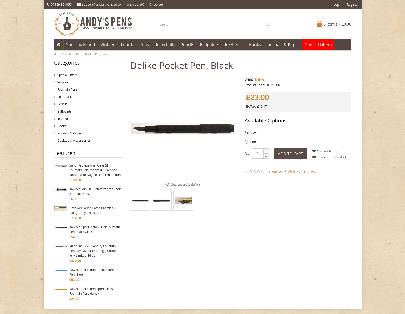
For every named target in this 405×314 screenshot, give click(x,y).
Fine (250, 141)
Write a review (301, 171)
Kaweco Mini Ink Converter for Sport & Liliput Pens (95, 191)
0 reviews (274, 171)
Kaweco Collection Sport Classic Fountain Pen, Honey (92, 291)
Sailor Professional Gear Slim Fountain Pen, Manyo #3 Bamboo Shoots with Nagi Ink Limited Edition (95, 170)
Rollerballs (164, 44)
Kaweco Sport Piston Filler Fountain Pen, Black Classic (94, 229)
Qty (247, 153)
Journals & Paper (283, 44)
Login (337, 4)
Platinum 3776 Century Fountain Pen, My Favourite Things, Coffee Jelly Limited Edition (93, 251)
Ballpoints (209, 44)
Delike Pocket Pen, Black (92, 54)
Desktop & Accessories (74, 140)
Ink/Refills (234, 44)
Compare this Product (329, 157)
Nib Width (254, 133)
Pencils (187, 44)
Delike (259, 79)
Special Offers (318, 44)
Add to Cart (290, 153)
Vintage (108, 44)
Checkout (156, 4)
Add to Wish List (325, 151)
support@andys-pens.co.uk (99, 4)
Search (66, 54)
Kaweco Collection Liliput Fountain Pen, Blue (93, 272)
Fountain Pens (135, 44)
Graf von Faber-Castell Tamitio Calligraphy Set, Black (91, 210)
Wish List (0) (135, 4)
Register (353, 4)
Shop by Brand (80, 44)
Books (255, 44)
